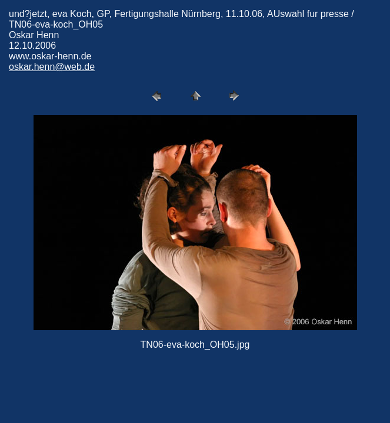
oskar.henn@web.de (52, 67)
